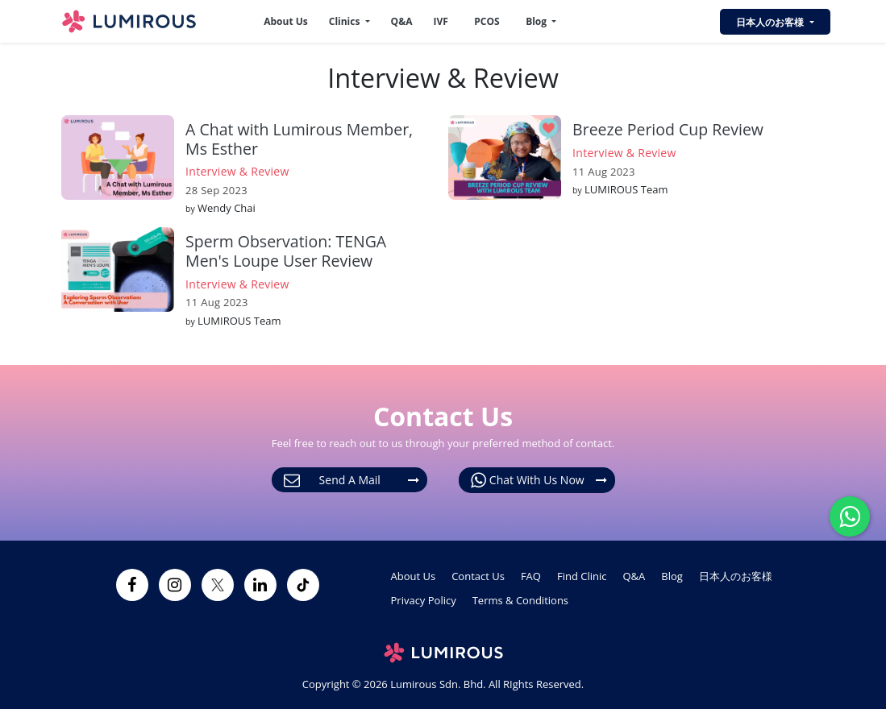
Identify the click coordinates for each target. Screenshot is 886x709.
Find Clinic (582, 576)
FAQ (531, 576)
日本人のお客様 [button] (771, 22)
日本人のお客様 (735, 576)
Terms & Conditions (520, 600)
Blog (672, 576)
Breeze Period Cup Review (667, 129)
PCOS (486, 21)
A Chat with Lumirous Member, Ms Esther (299, 138)
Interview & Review (237, 171)
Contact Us (478, 576)
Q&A (402, 21)
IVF (440, 21)
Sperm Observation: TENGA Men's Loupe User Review (285, 250)
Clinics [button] (346, 21)
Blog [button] (537, 21)
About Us (286, 21)
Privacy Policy (423, 600)
